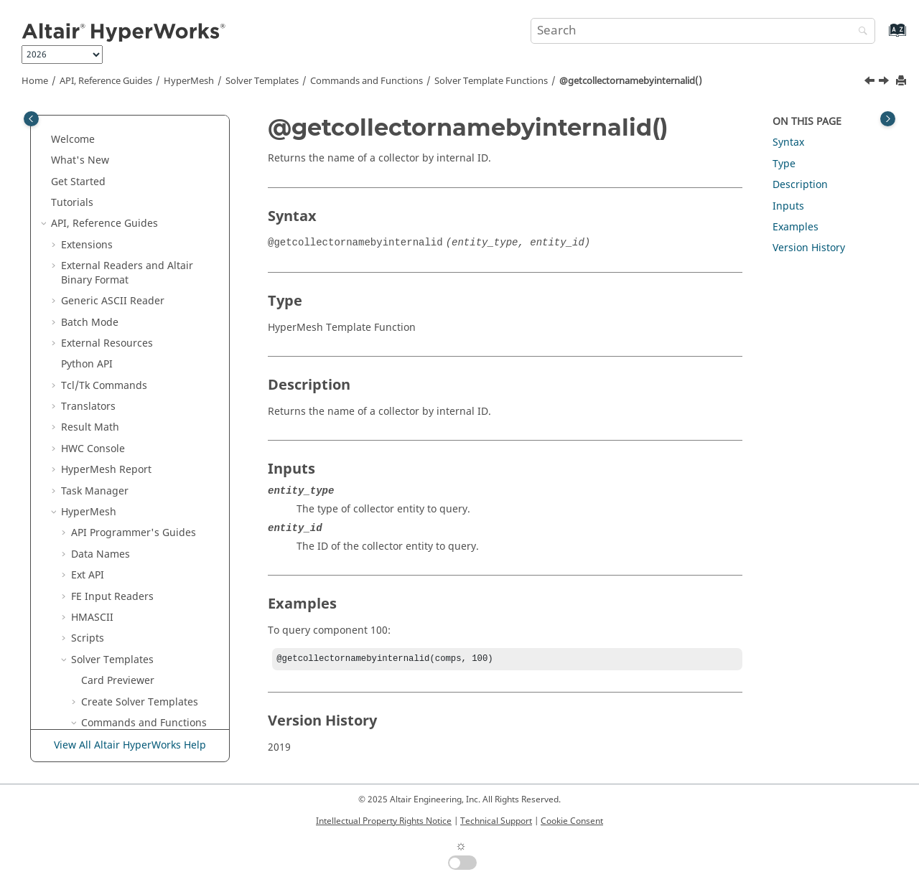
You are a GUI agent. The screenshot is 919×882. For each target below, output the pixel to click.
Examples (795, 227)
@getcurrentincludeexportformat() (158, 439)
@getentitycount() (144, 522)
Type (784, 164)
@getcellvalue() (138, 220)
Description (800, 184)
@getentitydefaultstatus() (159, 572)
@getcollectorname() (151, 277)
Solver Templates (262, 81)
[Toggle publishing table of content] (31, 118)
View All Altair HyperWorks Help (130, 745)
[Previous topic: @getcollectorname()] (871, 82)
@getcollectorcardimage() (160, 249)
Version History (809, 247)
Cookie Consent (572, 821)
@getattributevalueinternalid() (159, 150)
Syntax (788, 142)
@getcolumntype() (145, 375)
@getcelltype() (136, 199)
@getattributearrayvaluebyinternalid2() (160, 115)
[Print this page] (902, 81)
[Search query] (703, 31)
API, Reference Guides (106, 81)
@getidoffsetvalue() (148, 713)
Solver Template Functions (491, 81)
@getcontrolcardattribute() (159, 403)
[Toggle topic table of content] (887, 118)
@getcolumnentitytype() (159, 333)
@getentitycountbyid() (155, 544)
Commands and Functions (366, 81)
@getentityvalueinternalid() (160, 685)
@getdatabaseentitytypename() (160, 474)
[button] (95, 143)
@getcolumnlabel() (147, 354)
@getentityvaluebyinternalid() (160, 650)
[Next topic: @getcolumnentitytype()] (885, 82)
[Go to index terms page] (882, 36)
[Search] (859, 32)
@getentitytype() (141, 600)
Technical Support (496, 821)
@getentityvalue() (144, 621)
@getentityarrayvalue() (156, 502)
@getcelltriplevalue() (151, 178)
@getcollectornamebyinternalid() (630, 81)
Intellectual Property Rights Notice (384, 821)
